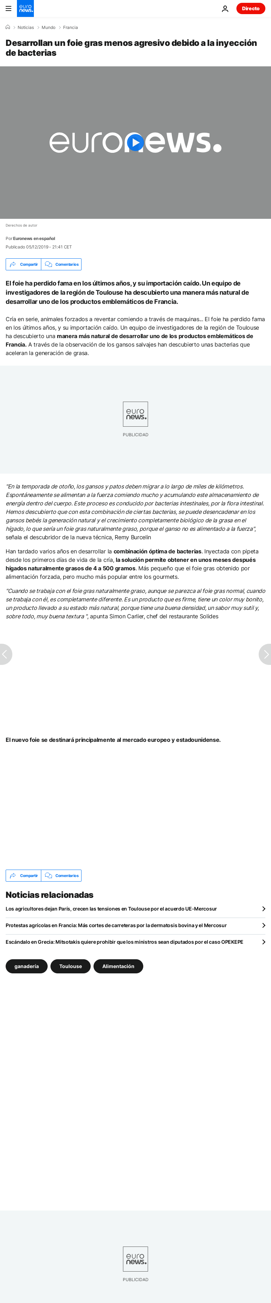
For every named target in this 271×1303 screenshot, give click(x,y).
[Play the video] (135, 142)
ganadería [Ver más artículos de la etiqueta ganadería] (26, 966)
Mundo (48, 27)
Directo (251, 8)
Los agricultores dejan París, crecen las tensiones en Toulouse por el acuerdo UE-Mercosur (111, 909)
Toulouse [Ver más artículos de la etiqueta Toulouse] (70, 966)
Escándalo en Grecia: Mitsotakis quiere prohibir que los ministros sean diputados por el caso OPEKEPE (124, 942)
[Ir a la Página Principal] (25, 8)
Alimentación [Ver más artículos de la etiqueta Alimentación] (118, 966)
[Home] (8, 27)
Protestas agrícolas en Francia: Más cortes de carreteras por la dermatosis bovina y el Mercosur (116, 925)
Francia (70, 27)
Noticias (26, 27)
